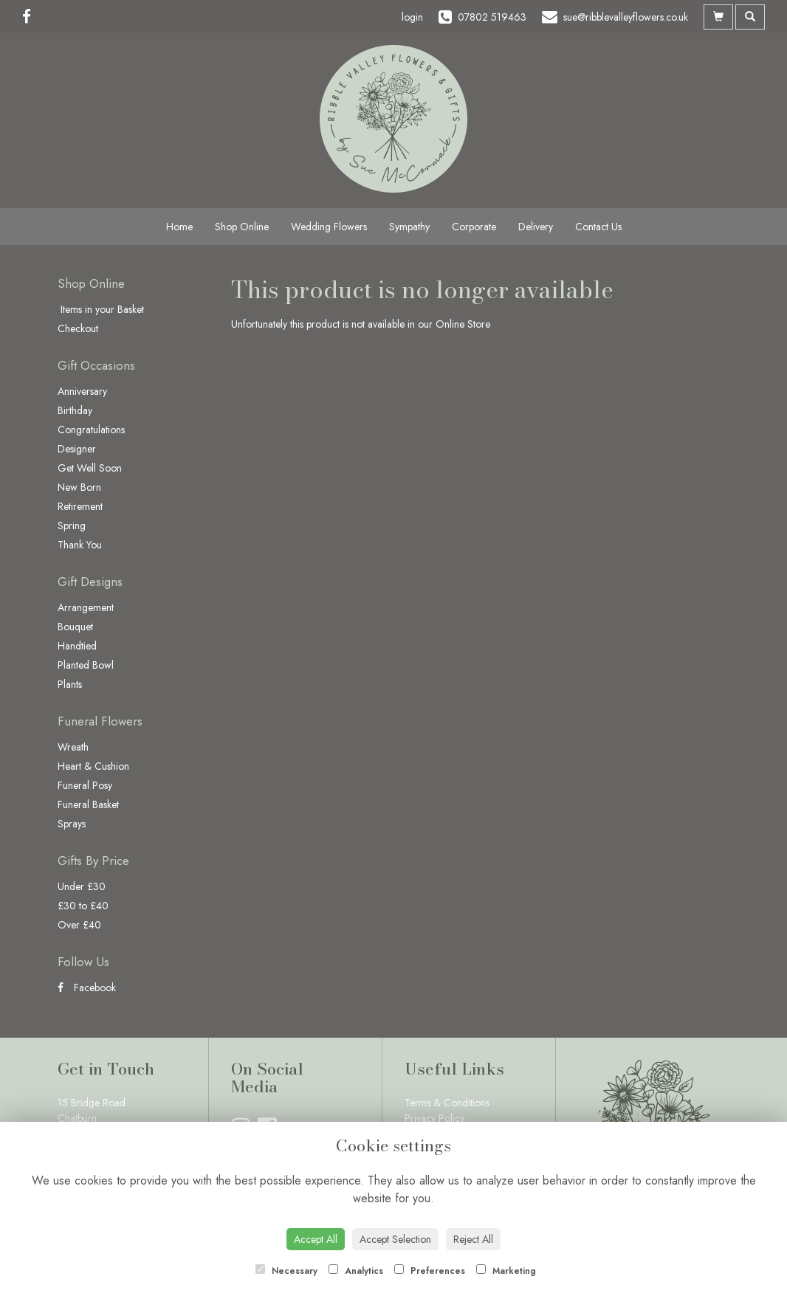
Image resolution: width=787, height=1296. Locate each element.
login (412, 17)
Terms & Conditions (447, 1102)
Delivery (535, 226)
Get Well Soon (90, 468)
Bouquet (75, 626)
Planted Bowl (86, 665)
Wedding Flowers (329, 226)
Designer (77, 448)
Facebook (87, 987)
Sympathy (409, 226)
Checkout (78, 328)
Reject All (473, 1239)
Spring (72, 525)
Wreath (73, 747)
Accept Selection (395, 1239)
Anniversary (82, 391)
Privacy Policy (434, 1118)
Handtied (77, 645)
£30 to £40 (83, 905)
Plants (70, 684)
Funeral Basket (88, 804)
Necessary (286, 1271)
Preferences (429, 1271)
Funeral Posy (85, 785)
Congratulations (91, 429)
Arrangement (86, 607)
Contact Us (598, 226)
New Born (79, 487)
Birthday (75, 410)
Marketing (506, 1271)
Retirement (80, 506)
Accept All (315, 1239)
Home (179, 226)
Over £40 (79, 924)
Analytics (356, 1271)
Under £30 (82, 886)
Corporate (474, 226)
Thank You (80, 544)
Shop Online (242, 226)
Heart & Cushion (93, 766)
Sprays (72, 823)
